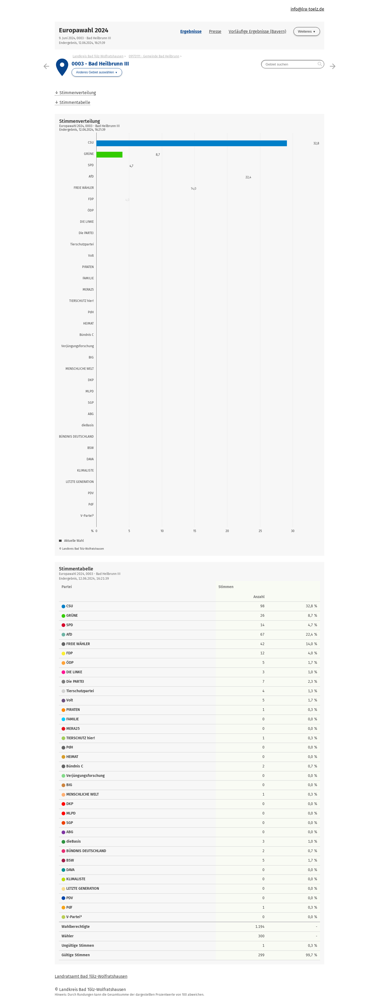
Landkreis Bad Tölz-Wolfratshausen (98, 56)
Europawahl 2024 (83, 30)
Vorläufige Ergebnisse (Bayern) (257, 31)
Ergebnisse (191, 31)
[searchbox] (292, 64)
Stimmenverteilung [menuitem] (77, 92)
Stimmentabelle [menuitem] (74, 102)
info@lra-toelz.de (307, 9)
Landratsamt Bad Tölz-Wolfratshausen (91, 976)
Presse (215, 31)
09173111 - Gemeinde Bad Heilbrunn (154, 56)
